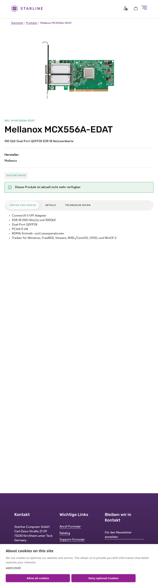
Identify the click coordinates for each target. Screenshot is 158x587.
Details (50, 205)
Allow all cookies (38, 578)
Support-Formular (72, 539)
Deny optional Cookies (103, 578)
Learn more (13, 567)
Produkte (31, 23)
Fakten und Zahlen (23, 205)
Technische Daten (77, 205)
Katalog (65, 533)
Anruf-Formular (70, 526)
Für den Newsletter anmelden (118, 535)
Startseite (17, 23)
